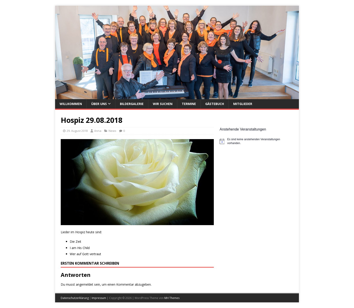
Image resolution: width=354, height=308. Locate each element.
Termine (189, 104)
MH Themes (171, 298)
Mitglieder (242, 104)
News (112, 131)
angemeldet (84, 284)
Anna (97, 131)
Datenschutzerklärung (75, 298)
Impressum (99, 298)
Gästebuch (214, 104)
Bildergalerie (132, 104)
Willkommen (71, 104)
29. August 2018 (77, 131)
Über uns (99, 104)
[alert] (256, 141)
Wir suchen (162, 104)
